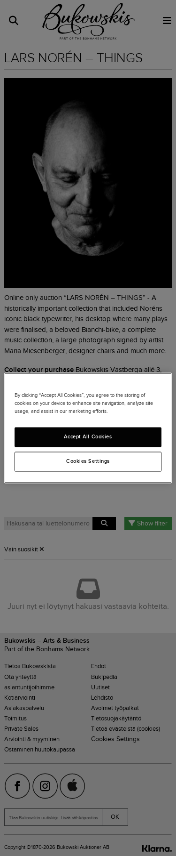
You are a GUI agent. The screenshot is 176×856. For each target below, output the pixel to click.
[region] (87, 427)
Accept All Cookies (88, 437)
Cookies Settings (88, 461)
